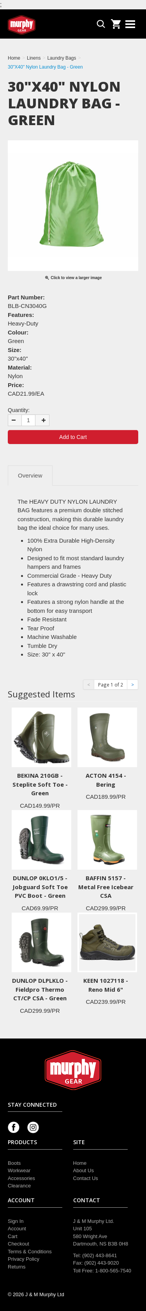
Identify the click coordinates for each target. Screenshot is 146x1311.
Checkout (18, 1244)
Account (17, 1228)
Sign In (15, 1221)
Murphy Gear (41, 25)
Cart (13, 1236)
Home (80, 1163)
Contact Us (85, 1178)
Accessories (21, 1178)
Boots (14, 1163)
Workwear (19, 1170)
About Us (83, 1170)
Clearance (19, 1186)
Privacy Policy (23, 1259)
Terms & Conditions (30, 1251)
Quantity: (19, 410)
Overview (30, 475)
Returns (17, 1267)
